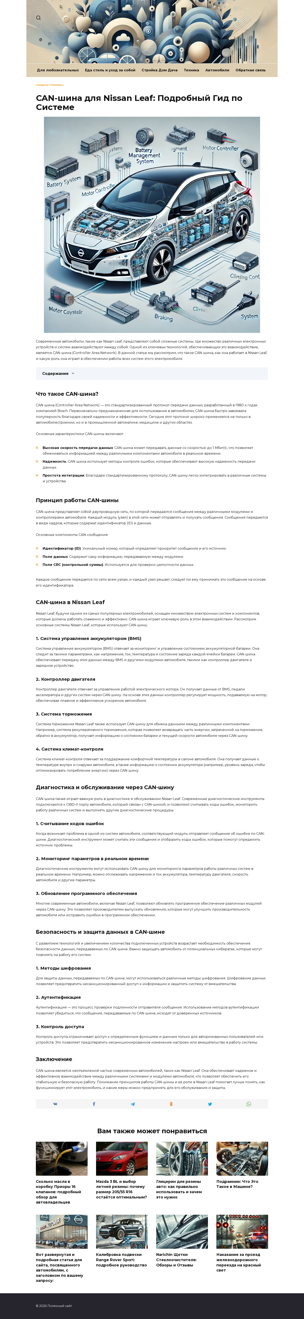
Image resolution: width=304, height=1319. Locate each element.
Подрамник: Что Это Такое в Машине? (237, 1184)
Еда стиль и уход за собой (110, 70)
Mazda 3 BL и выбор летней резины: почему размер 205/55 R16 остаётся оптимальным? (121, 1189)
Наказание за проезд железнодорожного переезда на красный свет (238, 1263)
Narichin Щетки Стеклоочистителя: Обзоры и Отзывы (176, 1260)
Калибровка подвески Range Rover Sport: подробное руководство (121, 1260)
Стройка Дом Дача (160, 70)
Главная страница (50, 85)
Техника (191, 70)
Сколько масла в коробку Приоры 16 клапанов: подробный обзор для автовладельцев (58, 1192)
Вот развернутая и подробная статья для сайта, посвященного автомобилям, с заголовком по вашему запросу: (59, 1268)
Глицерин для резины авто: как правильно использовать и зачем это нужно (179, 1189)
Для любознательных (58, 70)
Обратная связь (251, 70)
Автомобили (217, 70)
